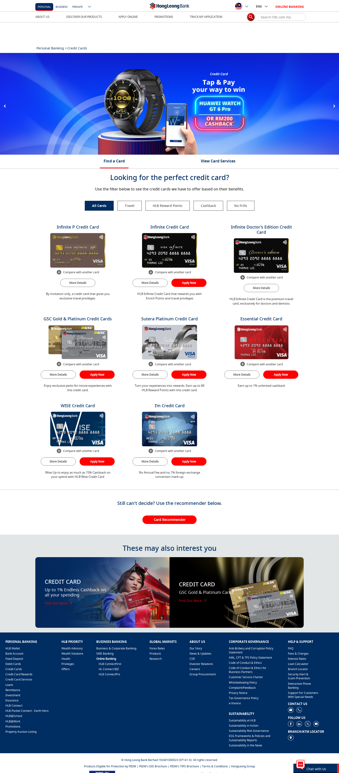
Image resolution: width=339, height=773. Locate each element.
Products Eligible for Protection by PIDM (110, 766)
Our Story (196, 648)
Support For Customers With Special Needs (303, 695)
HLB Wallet (12, 648)
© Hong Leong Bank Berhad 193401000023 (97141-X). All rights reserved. (169, 760)
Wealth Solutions (72, 654)
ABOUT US (42, 17)
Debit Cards (13, 664)
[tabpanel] (169, 104)
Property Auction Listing (20, 732)
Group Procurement (203, 674)
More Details (77, 283)
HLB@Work (12, 721)
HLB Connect (13, 706)
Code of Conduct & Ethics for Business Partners (247, 670)
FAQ (290, 648)
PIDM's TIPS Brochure (184, 766)
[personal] (44, 6)
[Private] (77, 6)
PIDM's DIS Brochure (153, 766)
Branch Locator (298, 669)
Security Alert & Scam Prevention (299, 676)
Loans (9, 685)
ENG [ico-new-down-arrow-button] (262, 6)
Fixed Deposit (14, 659)
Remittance (12, 690)
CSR (192, 659)
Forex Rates (157, 648)
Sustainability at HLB (242, 720)
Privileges (67, 664)
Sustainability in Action (243, 726)
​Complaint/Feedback (242, 688)
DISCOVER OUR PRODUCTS (84, 17)
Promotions (12, 727)
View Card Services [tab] (218, 161)
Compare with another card (77, 272)
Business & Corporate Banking (116, 648)
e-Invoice (235, 703)
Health (65, 659)
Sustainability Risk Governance (249, 731)
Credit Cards (13, 669)
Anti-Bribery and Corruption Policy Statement (251, 650)
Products (155, 654)
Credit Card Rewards (18, 674)
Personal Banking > (51, 48)
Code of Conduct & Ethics (245, 663)
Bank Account (14, 654)
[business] (62, 6)
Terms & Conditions (215, 766)
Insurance (12, 700)
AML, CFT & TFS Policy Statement (250, 658)
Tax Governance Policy (243, 698)
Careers (195, 669)
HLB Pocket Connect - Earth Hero (26, 711)
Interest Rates (297, 659)
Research (155, 659)
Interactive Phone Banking (299, 686)
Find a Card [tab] (114, 161)
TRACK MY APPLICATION (206, 17)
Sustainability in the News (245, 745)
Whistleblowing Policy (243, 682)
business (62, 6)
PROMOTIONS (163, 17)
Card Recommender (170, 519)
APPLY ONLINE (128, 17)
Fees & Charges (298, 654)
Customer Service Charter (246, 677)
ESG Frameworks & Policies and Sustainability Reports (249, 738)
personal (44, 6)
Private (77, 6)
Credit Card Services (18, 679)
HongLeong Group (243, 766)
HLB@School (13, 716)
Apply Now (189, 283)
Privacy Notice (238, 693)
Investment (12, 695)
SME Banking (104, 654)
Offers (65, 669)
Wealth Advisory (72, 648)
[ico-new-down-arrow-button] (89, 7)
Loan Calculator (298, 664)
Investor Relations (201, 664)
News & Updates (200, 654)
